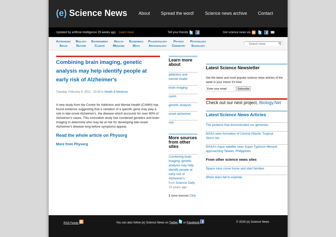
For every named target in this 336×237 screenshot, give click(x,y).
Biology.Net (270, 102)
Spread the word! (177, 13)
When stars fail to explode (224, 177)
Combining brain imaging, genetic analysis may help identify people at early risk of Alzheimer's (101, 71)
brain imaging (178, 87)
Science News (91, 13)
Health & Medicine (116, 91)
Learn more (126, 32)
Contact (265, 13)
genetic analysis (180, 105)
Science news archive (226, 13)
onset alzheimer (180, 113)
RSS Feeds (74, 223)
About (144, 13)
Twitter (176, 222)
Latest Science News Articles (236, 114)
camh (172, 96)
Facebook (195, 222)
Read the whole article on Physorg (91, 135)
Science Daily (185, 182)
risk (171, 122)
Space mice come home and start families (235, 168)
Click (193, 195)
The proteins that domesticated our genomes (237, 125)
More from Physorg (72, 144)
